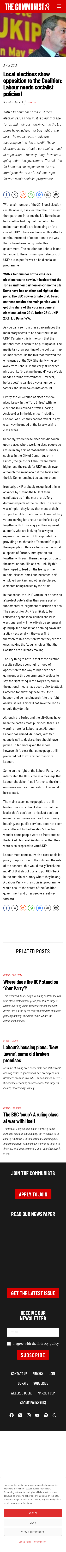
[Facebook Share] (6, 194)
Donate (23, 1383)
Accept (33, 1513)
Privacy (38, 1373)
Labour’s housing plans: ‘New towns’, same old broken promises (30, 1053)
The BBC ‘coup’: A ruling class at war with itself (30, 1117)
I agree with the (33, 1343)
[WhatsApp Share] (31, 194)
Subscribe (33, 1355)
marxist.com (46, 1393)
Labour (15, 1040)
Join (52, 1373)
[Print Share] (56, 194)
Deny (33, 1522)
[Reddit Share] (23, 194)
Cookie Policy (25, 1541)
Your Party (16, 974)
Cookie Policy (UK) (33, 1402)
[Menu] (59, 5)
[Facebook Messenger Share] (39, 194)
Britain (32, 102)
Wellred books (22, 1393)
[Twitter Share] (14, 194)
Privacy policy (39, 1541)
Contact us (19, 1373)
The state (16, 1107)
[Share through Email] (47, 194)
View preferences (33, 1532)
